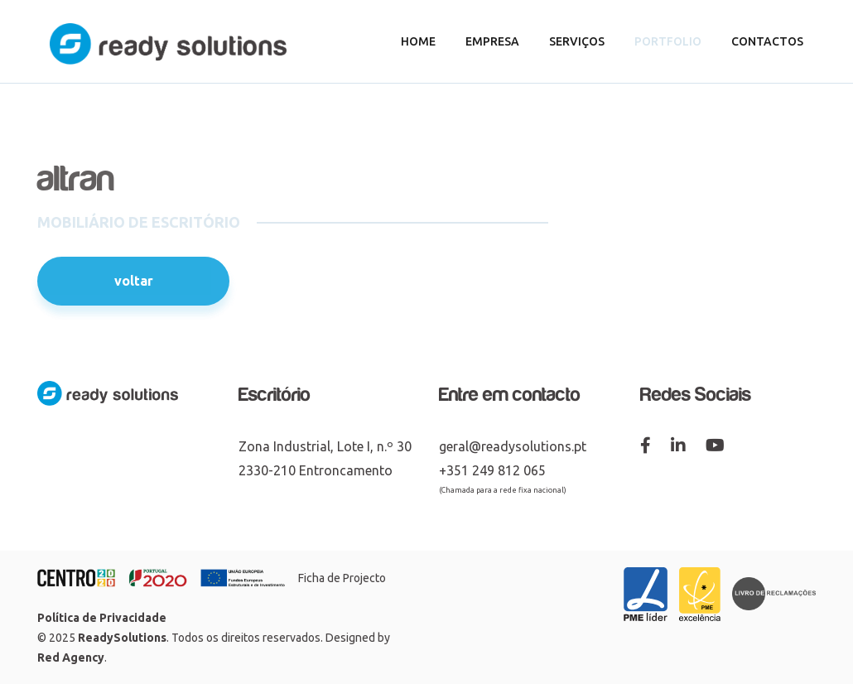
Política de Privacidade (101, 617)
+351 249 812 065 (492, 470)
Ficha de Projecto (342, 578)
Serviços (577, 41)
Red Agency (70, 657)
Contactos (767, 41)
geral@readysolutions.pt (512, 446)
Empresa (492, 41)
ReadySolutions (122, 637)
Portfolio (667, 41)
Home (418, 41)
